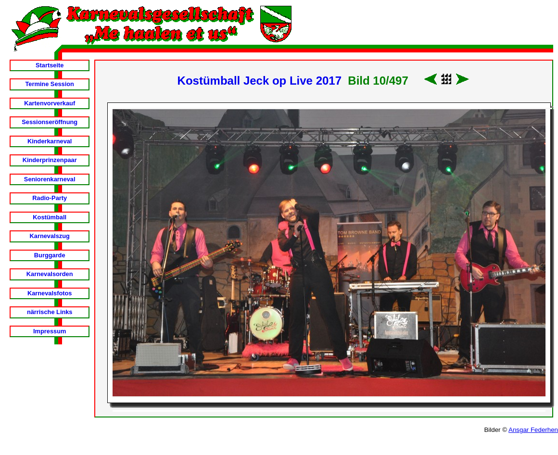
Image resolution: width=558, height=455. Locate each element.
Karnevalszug (50, 236)
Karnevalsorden (49, 274)
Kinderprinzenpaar (50, 160)
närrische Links (50, 312)
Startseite (49, 65)
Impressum (49, 331)
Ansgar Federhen (533, 429)
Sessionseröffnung (49, 122)
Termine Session (49, 84)
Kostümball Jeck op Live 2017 (260, 80)
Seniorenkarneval (50, 179)
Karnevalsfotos (49, 293)
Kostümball (49, 217)
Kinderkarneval (49, 141)
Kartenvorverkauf (49, 103)
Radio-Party (49, 198)
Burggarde (49, 255)
